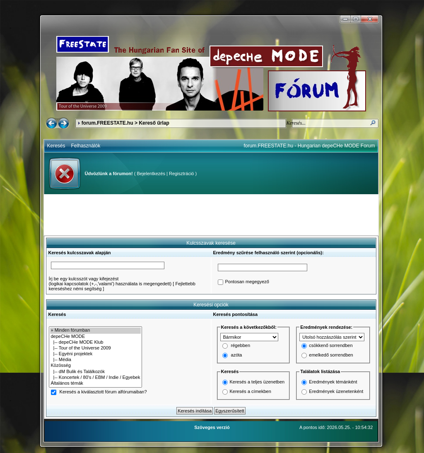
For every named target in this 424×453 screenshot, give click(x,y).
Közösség (95, 366)
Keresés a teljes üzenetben (257, 381)
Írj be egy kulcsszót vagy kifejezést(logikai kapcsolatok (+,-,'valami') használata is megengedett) (110, 281)
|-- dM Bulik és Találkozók (95, 372)
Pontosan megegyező (247, 282)
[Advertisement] (211, 215)
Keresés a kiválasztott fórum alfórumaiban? (103, 392)
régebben (241, 345)
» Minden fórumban (95, 330)
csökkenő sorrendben (330, 345)
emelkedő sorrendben (331, 355)
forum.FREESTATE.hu (107, 123)
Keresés (56, 146)
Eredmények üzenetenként (336, 391)
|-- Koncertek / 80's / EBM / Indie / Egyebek (95, 378)
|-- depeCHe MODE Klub (95, 342)
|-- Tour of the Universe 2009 (95, 348)
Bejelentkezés (151, 173)
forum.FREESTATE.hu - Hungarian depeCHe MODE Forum (309, 146)
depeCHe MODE (95, 337)
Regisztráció (181, 173)
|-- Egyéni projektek (95, 354)
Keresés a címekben (250, 391)
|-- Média (95, 360)
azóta (236, 355)
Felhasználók (86, 146)
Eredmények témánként (333, 381)
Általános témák (95, 383)
